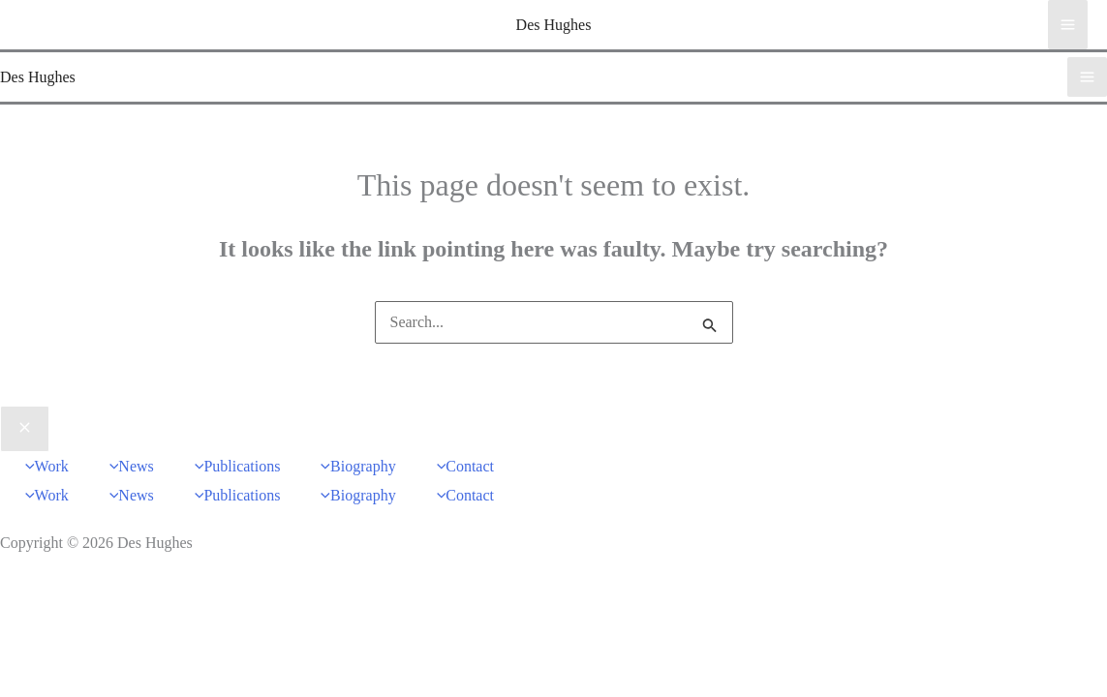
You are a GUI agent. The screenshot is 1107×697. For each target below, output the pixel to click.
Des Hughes (554, 24)
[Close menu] (24, 429)
